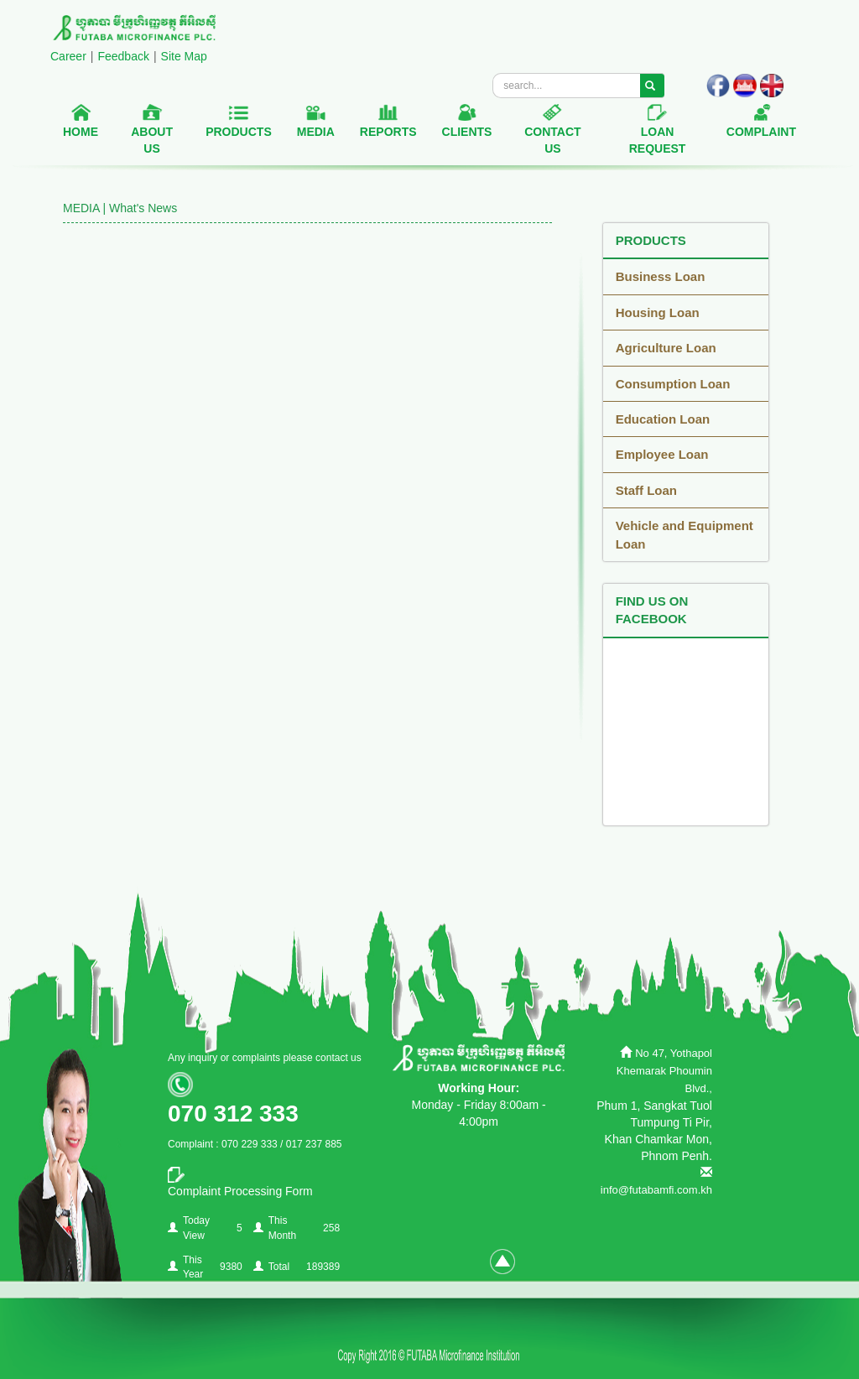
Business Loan (660, 276)
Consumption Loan (673, 384)
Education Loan (663, 419)
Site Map (184, 56)
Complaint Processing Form (240, 1191)
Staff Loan (646, 490)
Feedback (122, 56)
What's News (143, 208)
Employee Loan (662, 454)
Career (68, 56)
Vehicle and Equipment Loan (684, 534)
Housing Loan (658, 312)
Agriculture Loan (666, 348)
